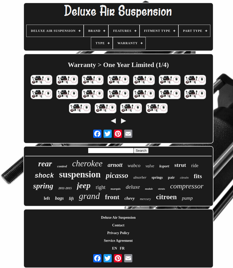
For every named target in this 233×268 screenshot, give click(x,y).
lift (71, 198)
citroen (166, 197)
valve (149, 166)
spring (43, 185)
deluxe (133, 187)
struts (161, 188)
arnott (115, 165)
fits (198, 176)
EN (114, 248)
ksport (164, 166)
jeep (83, 185)
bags (59, 198)
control (62, 166)
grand (89, 196)
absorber (139, 177)
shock (44, 176)
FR (122, 248)
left (47, 198)
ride (195, 165)
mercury (145, 199)
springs (157, 177)
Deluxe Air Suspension (118, 217)
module (149, 188)
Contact (118, 225)
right (101, 187)
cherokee (87, 163)
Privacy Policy (118, 233)
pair (171, 177)
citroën (184, 177)
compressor (187, 186)
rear (45, 163)
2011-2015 (65, 188)
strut (180, 165)
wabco (134, 165)
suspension (80, 174)
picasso (117, 175)
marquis (116, 188)
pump (187, 198)
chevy (130, 198)
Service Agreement (118, 241)
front (112, 197)
